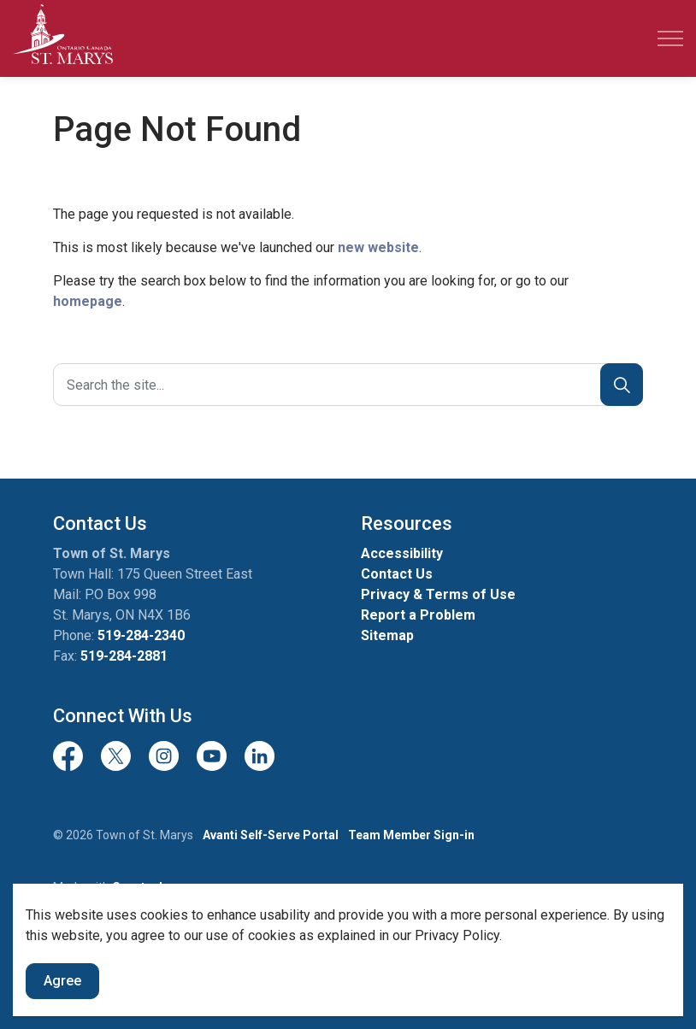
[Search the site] (348, 384)
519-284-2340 (141, 635)
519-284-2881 (124, 656)
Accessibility (402, 553)
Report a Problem (418, 615)
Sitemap (387, 635)
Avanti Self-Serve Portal (271, 835)
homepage (87, 301)
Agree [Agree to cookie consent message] (62, 1009)
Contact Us (397, 574)
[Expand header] (670, 38)
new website (378, 247)
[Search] (621, 384)
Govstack (139, 887)
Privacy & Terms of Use (438, 594)
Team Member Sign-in (411, 835)
